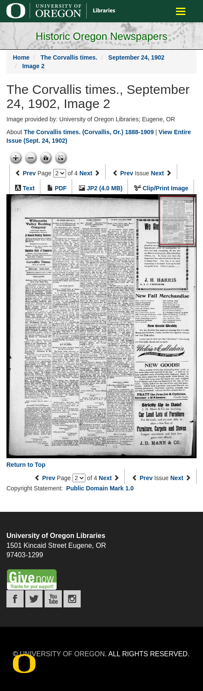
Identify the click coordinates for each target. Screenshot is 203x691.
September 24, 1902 (136, 57)
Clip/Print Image (165, 188)
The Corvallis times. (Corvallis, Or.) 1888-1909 (89, 132)
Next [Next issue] (157, 173)
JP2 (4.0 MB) (104, 188)
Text (29, 188)
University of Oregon (62, 654)
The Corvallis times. (68, 57)
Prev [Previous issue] (126, 173)
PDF (61, 188)
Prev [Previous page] (29, 173)
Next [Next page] (85, 173)
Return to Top (25, 464)
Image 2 (33, 66)
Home (21, 57)
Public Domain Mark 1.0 (99, 488)
